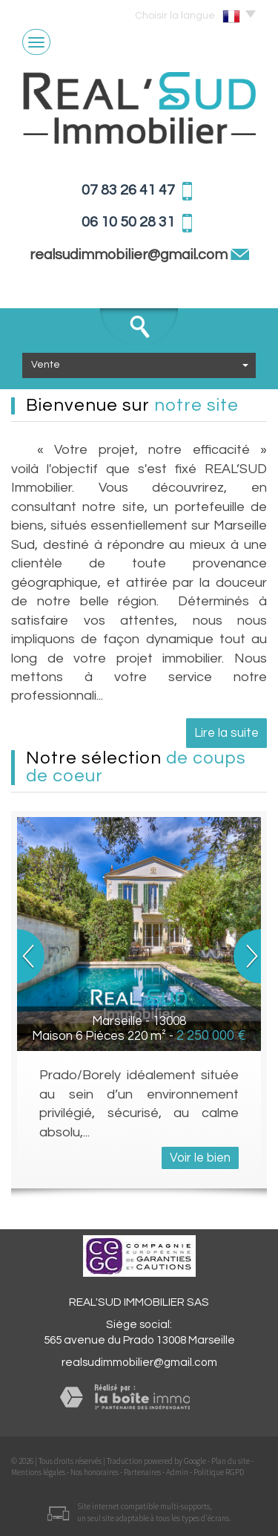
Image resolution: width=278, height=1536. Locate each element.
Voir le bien (200, 1158)
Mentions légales (38, 1472)
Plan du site (230, 1461)
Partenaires (142, 1472)
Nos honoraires (94, 1472)
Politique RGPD (218, 1472)
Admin (177, 1472)
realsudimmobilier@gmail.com (130, 254)
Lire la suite (226, 733)
